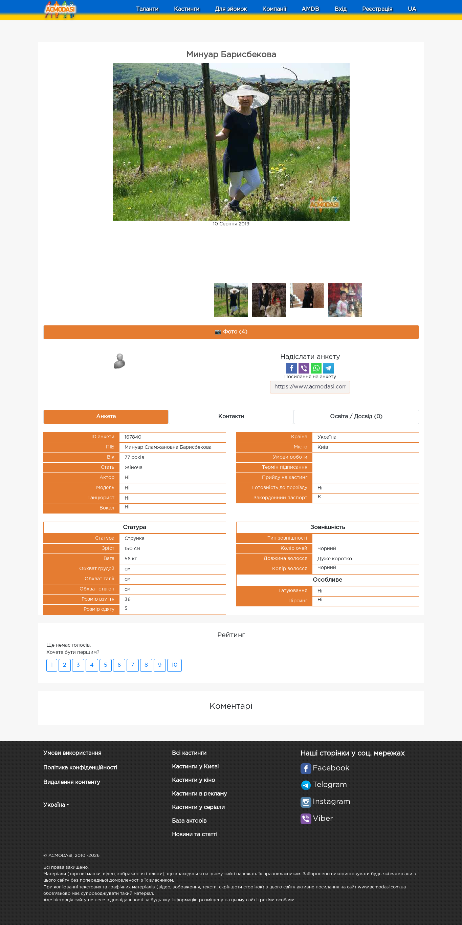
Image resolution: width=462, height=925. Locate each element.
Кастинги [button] (186, 9)
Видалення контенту (71, 782)
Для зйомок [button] (231, 9)
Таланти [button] (147, 9)
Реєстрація (377, 9)
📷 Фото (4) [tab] (231, 332)
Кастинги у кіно (193, 780)
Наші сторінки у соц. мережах (352, 753)
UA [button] (412, 9)
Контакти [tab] (231, 416)
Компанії (274, 9)
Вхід (341, 9)
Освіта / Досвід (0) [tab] (356, 416)
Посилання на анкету (310, 384)
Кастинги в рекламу (199, 794)
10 (174, 665)
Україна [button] (54, 805)
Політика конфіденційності (80, 767)
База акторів (189, 821)
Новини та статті (194, 834)
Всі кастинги (189, 753)
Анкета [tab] (106, 416)
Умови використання (72, 753)
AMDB (310, 9)
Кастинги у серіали (198, 807)
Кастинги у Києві (195, 766)
